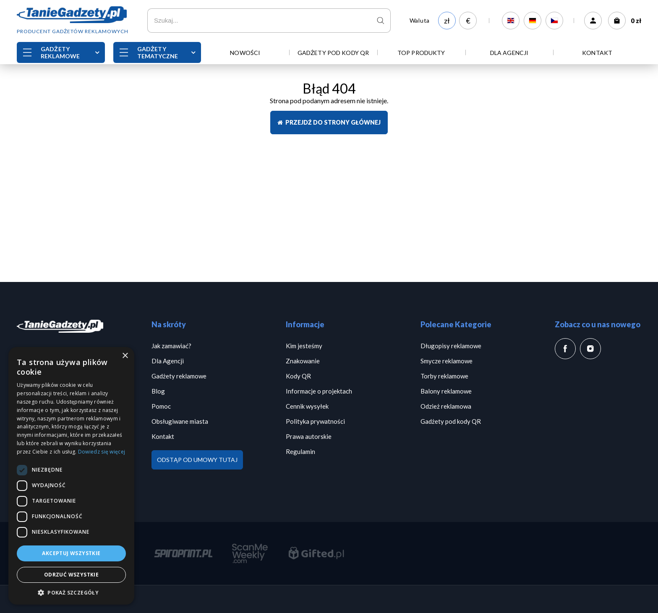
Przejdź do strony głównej (329, 122)
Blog (158, 391)
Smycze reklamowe (446, 361)
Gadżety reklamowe (60, 52)
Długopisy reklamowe (450, 346)
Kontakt (597, 52)
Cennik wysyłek (307, 406)
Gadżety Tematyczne (157, 52)
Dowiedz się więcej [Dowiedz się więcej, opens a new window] (101, 451)
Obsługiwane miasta (179, 421)
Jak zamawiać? (171, 346)
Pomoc (161, 406)
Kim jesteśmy (304, 346)
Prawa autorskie (309, 436)
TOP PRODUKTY (421, 52)
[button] (71, 592)
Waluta (420, 20)
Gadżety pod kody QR (333, 52)
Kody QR (298, 376)
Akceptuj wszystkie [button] (71, 553)
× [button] (125, 356)
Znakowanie (303, 361)
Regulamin (300, 451)
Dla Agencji (509, 52)
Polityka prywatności (315, 421)
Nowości (245, 52)
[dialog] (71, 476)
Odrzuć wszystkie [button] (71, 574)
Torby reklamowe (444, 376)
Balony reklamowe (446, 391)
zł (447, 20)
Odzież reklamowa (445, 406)
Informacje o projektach (319, 391)
